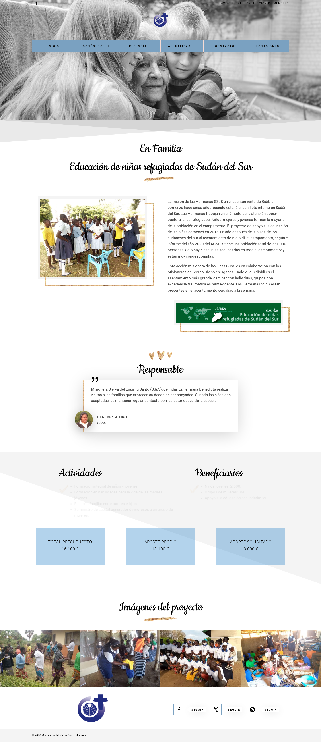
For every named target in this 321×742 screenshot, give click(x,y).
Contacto (225, 46)
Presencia (137, 46)
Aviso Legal (231, 3)
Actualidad (179, 46)
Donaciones (267, 46)
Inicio (53, 46)
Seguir (197, 709)
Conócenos (94, 46)
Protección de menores (267, 3)
